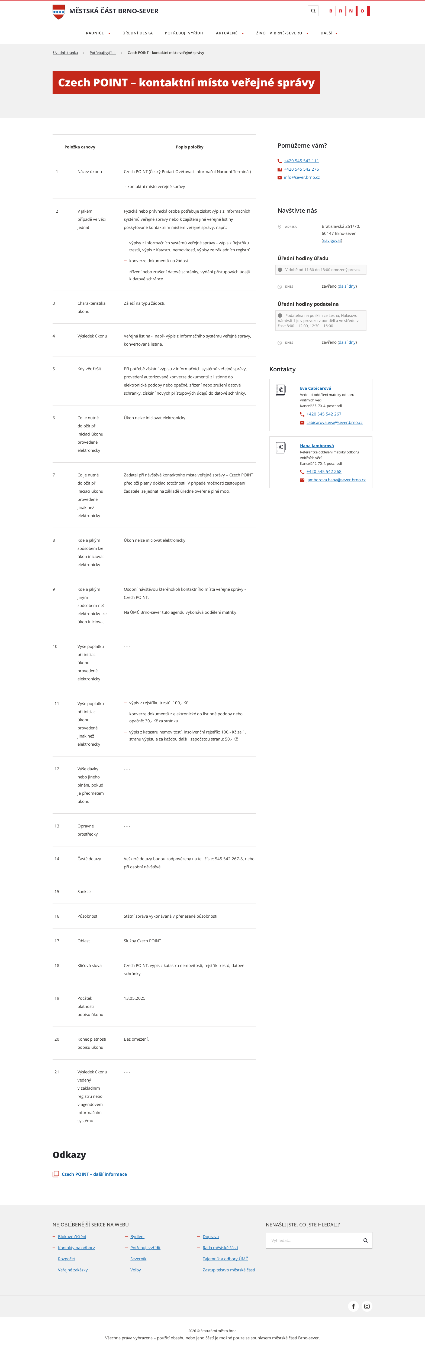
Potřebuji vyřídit (184, 32)
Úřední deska (136, 32)
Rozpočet (66, 1258)
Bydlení (137, 1236)
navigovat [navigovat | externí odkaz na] (332, 240)
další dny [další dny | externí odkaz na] (347, 286)
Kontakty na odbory (76, 1247)
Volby (135, 1269)
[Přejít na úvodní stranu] (59, 11)
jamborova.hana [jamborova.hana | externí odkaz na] (322, 479)
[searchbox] (319, 1240)
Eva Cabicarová (315, 388)
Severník (138, 1258)
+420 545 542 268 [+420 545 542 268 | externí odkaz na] (324, 471)
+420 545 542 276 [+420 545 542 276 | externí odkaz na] (301, 169)
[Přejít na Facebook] (353, 1306)
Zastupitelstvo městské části (229, 1269)
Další (329, 32)
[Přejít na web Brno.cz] (350, 11)
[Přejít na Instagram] (367, 1306)
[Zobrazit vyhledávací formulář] (313, 10)
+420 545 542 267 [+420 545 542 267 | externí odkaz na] (324, 414)
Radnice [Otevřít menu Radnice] (93, 32)
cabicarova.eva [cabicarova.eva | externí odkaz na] (320, 422)
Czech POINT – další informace (90, 1174)
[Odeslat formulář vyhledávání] (365, 1240)
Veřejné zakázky (73, 1269)
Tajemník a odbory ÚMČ (225, 1258)
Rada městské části (220, 1247)
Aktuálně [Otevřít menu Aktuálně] (228, 32)
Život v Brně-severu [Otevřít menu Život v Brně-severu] (281, 32)
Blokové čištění (72, 1236)
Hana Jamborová (317, 445)
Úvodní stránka (65, 52)
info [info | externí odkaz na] (287, 177)
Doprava (211, 1236)
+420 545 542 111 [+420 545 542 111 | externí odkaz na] (301, 160)
